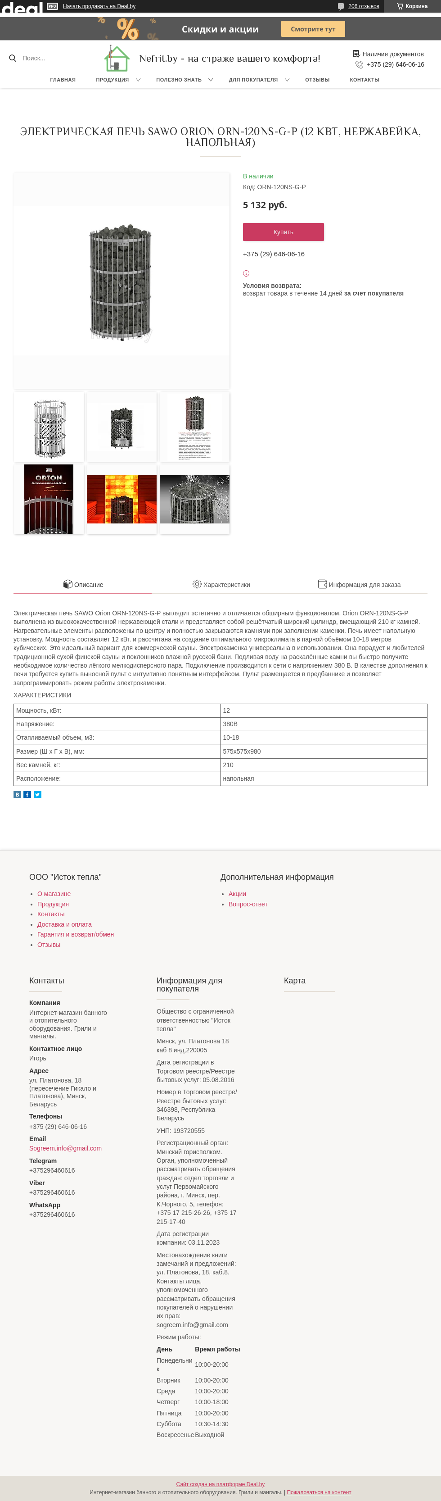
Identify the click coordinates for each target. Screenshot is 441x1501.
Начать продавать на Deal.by (99, 6)
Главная (63, 79)
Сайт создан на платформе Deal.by (220, 1484)
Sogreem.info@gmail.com (65, 1148)
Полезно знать (179, 79)
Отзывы (317, 79)
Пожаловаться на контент (319, 1492)
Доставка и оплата (64, 924)
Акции (237, 893)
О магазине (54, 893)
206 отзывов (363, 6)
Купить (283, 232)
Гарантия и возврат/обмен (75, 934)
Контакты (365, 79)
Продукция (112, 79)
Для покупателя (253, 79)
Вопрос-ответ (248, 904)
